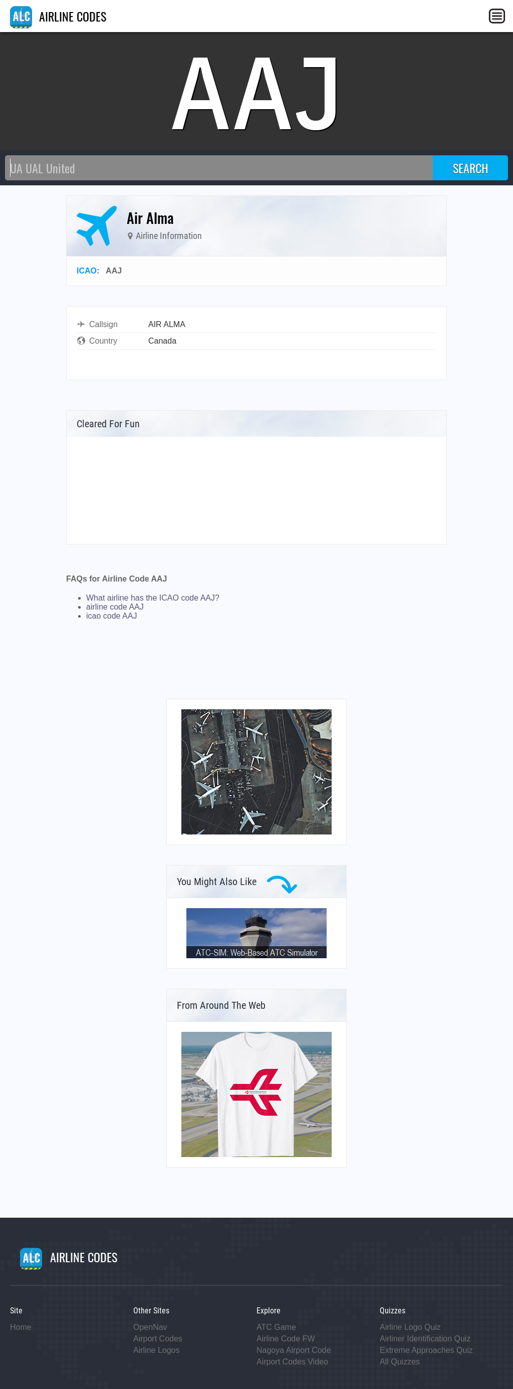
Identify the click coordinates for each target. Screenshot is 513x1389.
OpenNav (150, 1327)
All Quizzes (400, 1361)
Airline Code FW (285, 1338)
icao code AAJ (111, 616)
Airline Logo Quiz (410, 1327)
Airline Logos (156, 1350)
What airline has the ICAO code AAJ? (152, 598)
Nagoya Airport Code (293, 1350)
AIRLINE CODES (58, 16)
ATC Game (276, 1327)
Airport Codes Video (292, 1361)
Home (21, 1327)
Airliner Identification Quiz (425, 1338)
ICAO (87, 270)
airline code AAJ (115, 607)
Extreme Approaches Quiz (426, 1350)
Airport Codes (157, 1338)
